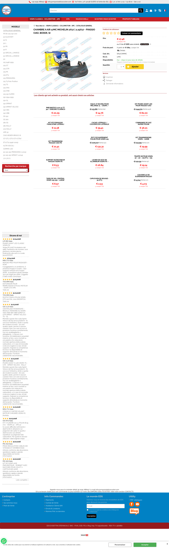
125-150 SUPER (8, 94)
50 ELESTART (8, 37)
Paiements (50, 500)
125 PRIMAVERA (9, 78)
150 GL (5, 100)
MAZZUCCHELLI (82, 19)
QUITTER (167, 544)
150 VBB (6, 113)
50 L (4, 43)
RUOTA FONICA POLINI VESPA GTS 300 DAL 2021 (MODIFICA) (14, 298)
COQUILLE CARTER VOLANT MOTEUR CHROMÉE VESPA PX (14, 412)
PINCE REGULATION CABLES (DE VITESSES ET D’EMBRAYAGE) (15, 447)
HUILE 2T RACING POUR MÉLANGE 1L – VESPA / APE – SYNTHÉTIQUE (99, 104)
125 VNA (6, 88)
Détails (122, 50)
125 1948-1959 (8, 62)
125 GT (5, 65)
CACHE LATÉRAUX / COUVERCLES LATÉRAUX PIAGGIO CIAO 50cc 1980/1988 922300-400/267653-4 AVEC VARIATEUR (99, 123)
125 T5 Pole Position (10, 81)
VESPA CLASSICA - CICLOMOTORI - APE (45, 19)
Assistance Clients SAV (54, 506)
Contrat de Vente (52, 503)
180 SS (5, 123)
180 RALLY (7, 126)
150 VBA (6, 110)
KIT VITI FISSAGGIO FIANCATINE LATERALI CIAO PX (55, 123)
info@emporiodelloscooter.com (107, 490)
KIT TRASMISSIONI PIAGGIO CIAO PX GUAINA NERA (55, 142)
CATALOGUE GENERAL (12, 31)
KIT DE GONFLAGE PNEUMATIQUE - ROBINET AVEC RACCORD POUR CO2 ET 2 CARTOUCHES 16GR (15, 466)
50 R (5, 50)
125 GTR (6, 69)
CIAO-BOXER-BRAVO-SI (12, 135)
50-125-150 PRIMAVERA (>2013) (14, 152)
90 (4, 59)
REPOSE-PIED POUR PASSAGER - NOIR (15, 264)
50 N (5, 40)
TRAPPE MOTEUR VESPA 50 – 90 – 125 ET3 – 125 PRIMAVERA (143, 157)
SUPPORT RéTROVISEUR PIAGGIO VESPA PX (55, 160)
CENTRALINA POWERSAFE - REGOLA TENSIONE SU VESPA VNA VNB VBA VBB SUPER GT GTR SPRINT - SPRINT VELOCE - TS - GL (15, 313)
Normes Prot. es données (55, 511)
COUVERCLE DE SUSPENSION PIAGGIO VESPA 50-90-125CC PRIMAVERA (143, 175)
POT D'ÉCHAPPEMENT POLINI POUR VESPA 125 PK (99, 138)
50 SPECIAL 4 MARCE (11, 56)
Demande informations (114, 84)
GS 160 (5, 119)
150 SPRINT (7, 104)
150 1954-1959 (8, 97)
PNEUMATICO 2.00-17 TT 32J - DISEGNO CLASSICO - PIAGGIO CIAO (55, 108)
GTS (67, 19)
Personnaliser (120, 545)
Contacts (7, 500)
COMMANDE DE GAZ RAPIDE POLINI (143, 123)
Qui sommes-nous (10, 503)
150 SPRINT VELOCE (10, 107)
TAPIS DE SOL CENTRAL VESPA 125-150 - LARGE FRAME (55, 179)
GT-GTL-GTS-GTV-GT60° (12, 139)
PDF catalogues (136, 500)
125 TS (5, 85)
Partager (109, 80)
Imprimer (109, 77)
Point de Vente (9, 506)
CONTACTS (129, 492)
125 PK (5, 72)
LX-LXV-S (6, 158)
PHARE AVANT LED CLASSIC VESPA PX (13, 244)
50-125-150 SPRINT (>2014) (13, 155)
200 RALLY (7, 129)
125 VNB (6, 91)
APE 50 (6, 132)
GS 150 (5, 116)
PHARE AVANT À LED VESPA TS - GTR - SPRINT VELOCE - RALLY (15, 364)
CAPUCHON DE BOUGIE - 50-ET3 (99, 179)
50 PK (5, 46)
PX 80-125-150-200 (10, 34)
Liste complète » (22, 480)
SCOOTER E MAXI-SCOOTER (105, 19)
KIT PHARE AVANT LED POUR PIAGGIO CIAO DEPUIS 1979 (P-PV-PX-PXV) (143, 104)
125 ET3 (6, 75)
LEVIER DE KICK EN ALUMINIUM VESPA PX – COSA (99, 160)
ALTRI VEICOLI (8, 146)
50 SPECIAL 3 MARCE (11, 53)
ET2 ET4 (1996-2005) (10, 142)
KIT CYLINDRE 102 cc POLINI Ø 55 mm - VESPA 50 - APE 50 (15, 424)
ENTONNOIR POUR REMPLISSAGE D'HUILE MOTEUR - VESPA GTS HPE (15, 286)
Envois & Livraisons (53, 509)
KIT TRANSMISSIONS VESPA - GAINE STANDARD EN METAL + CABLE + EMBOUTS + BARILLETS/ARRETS (144, 138)
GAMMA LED (8, 149)
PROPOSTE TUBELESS (130, 19)
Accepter (145, 545)
